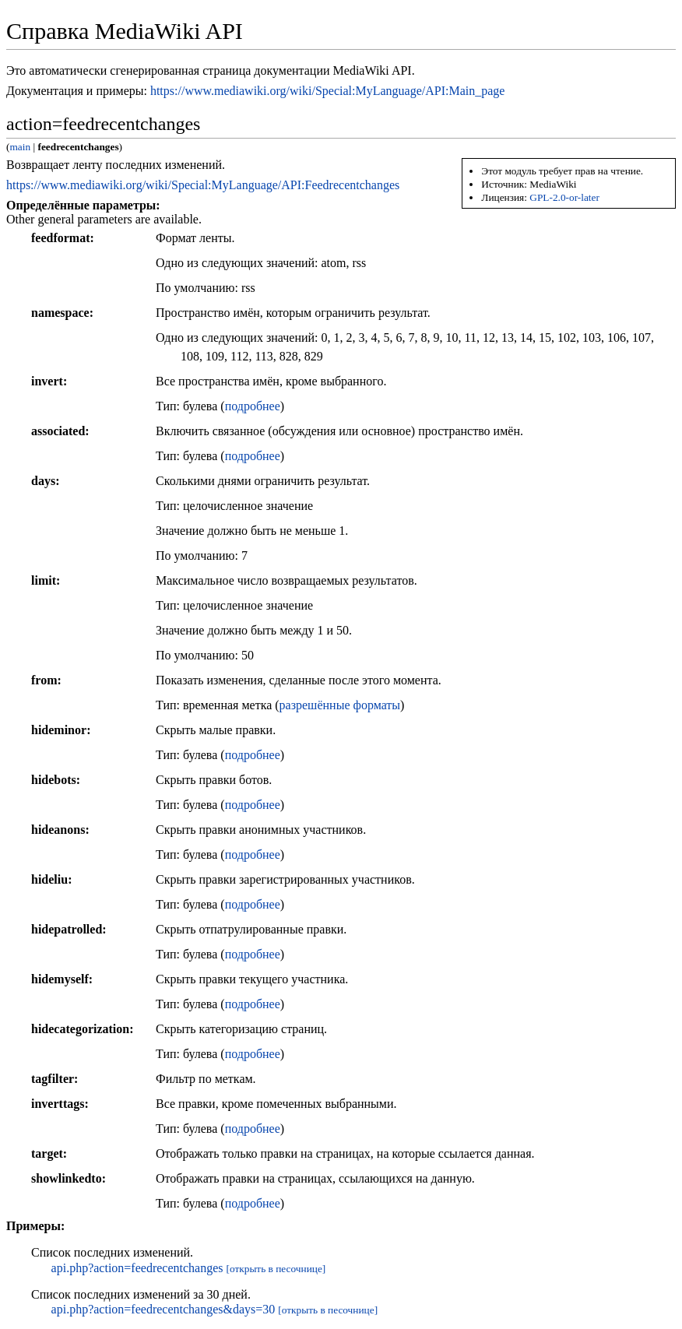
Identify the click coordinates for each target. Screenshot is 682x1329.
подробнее (252, 406)
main (19, 147)
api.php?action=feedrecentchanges (137, 1268)
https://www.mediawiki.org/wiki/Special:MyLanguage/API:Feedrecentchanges (202, 185)
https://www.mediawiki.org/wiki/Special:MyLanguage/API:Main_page (327, 90)
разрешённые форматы (340, 705)
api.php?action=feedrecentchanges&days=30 (163, 1309)
